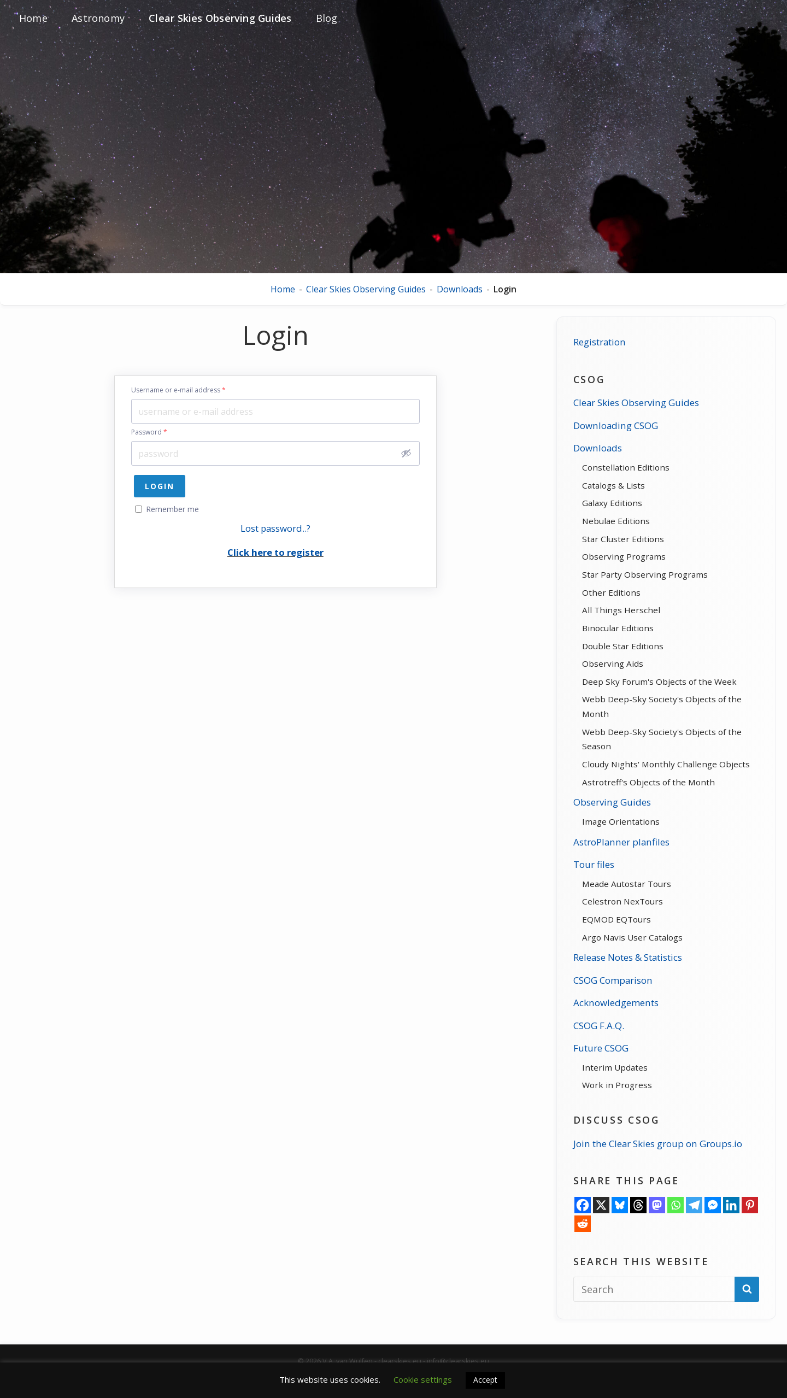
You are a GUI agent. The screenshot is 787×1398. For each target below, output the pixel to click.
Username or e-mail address (178, 390)
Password (149, 432)
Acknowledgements (613, 1029)
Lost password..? (275, 528)
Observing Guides (609, 824)
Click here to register (275, 552)
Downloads (460, 289)
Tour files (589, 887)
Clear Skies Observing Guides (366, 289)
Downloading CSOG (612, 430)
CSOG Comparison (610, 1006)
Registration (596, 346)
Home (283, 289)
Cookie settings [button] (422, 1379)
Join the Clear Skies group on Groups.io (659, 1172)
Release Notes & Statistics (629, 984)
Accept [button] (485, 1379)
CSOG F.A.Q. (594, 1052)
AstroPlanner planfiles (619, 864)
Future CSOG (597, 1075)
